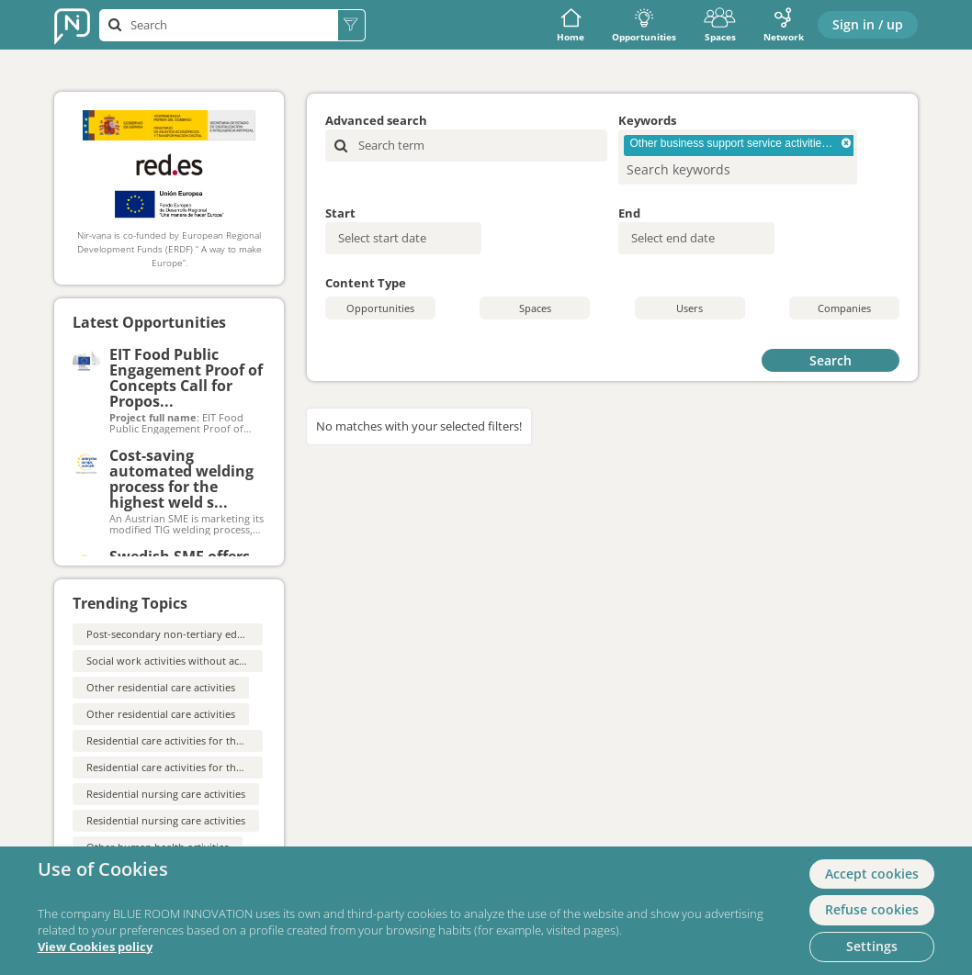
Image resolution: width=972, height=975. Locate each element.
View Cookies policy (95, 947)
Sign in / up (867, 24)
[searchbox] (708, 169)
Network (783, 25)
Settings (872, 946)
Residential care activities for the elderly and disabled (214, 740)
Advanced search (376, 120)
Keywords (647, 120)
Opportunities (644, 25)
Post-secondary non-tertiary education (179, 634)
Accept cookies (872, 873)
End (629, 213)
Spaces (720, 25)
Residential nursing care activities (165, 794)
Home (570, 25)
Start (340, 213)
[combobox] (737, 157)
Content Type (365, 283)
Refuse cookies (872, 909)
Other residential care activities (160, 687)
